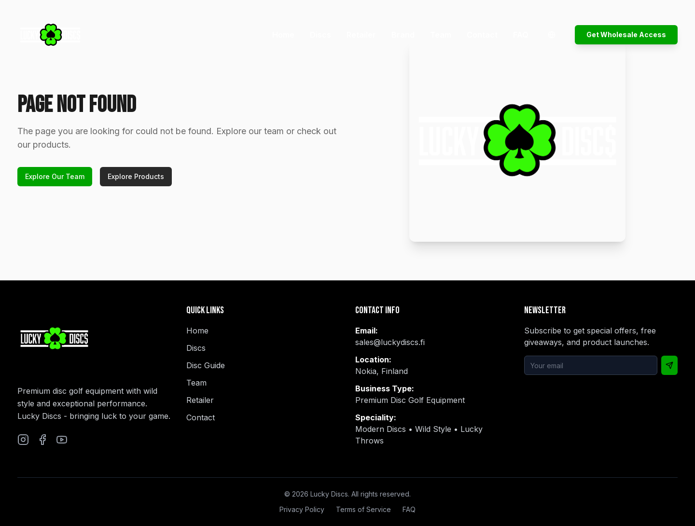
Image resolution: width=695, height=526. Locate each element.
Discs (320, 35)
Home (283, 35)
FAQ (520, 35)
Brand (403, 35)
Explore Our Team (54, 176)
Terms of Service (363, 509)
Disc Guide (205, 365)
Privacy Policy (301, 509)
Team (440, 35)
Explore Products (136, 176)
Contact (482, 35)
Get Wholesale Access (626, 34)
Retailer (361, 35)
